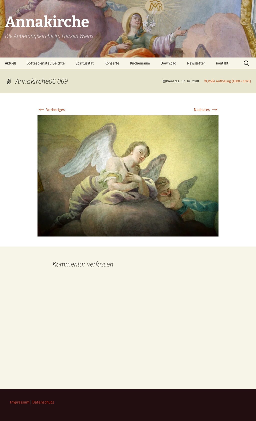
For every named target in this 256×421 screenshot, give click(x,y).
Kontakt (222, 63)
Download (168, 63)
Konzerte (111, 63)
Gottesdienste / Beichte (45, 63)
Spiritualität (85, 63)
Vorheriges (51, 109)
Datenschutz (43, 402)
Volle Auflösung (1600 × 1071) (229, 81)
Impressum (20, 402)
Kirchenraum (140, 63)
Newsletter (196, 63)
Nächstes (206, 109)
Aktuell (10, 63)
